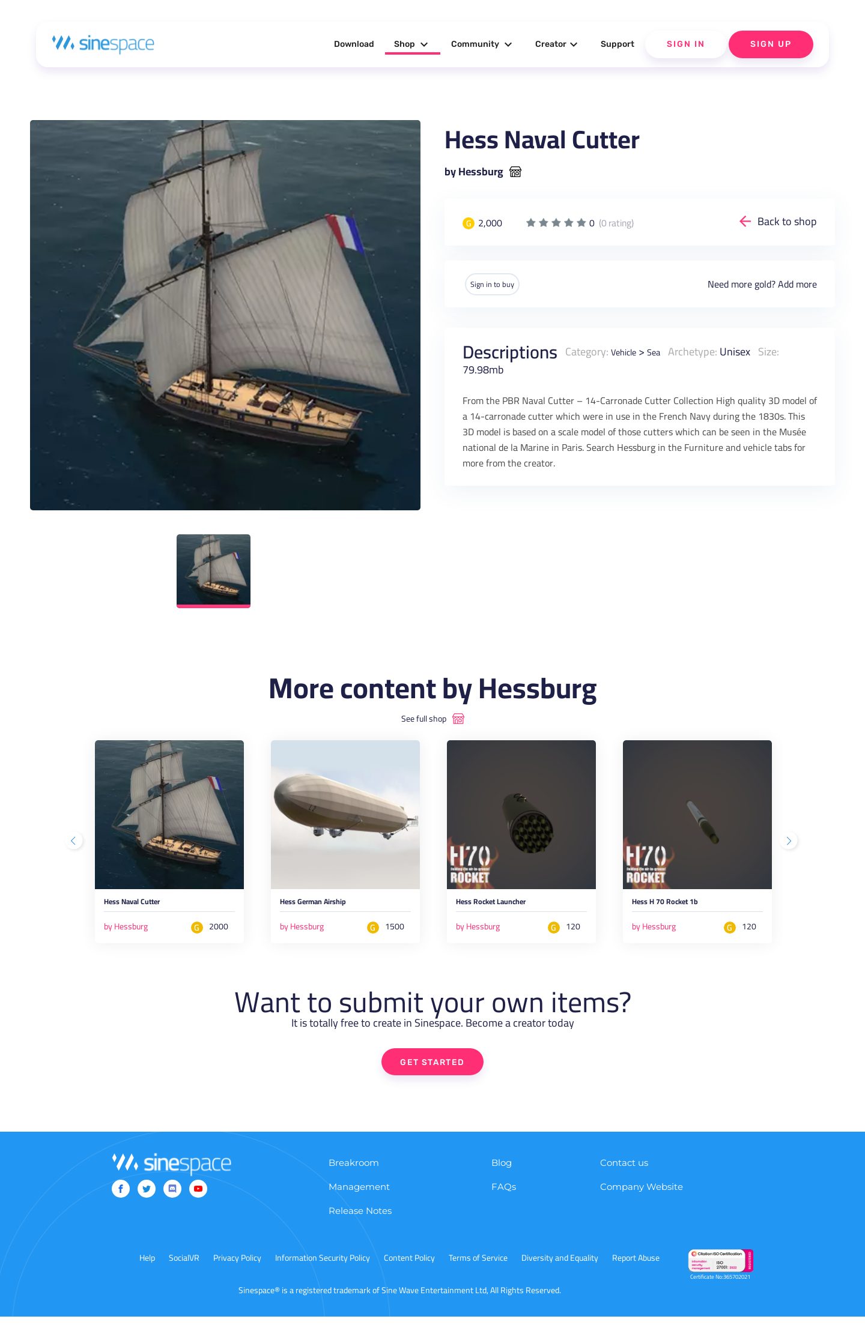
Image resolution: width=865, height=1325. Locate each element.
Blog (501, 1171)
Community (483, 44)
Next (790, 844)
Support (617, 44)
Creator (558, 44)
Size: (779, 350)
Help (147, 1266)
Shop (412, 44)
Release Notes (360, 1219)
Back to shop (787, 221)
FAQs (503, 1195)
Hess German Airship (332, 906)
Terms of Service (478, 1266)
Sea (662, 350)
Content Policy (409, 1266)
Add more (797, 283)
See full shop (423, 718)
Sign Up (771, 44)
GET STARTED (432, 1068)
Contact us (624, 1171)
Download (354, 44)
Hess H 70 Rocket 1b (683, 906)
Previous (75, 844)
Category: (587, 350)
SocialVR (184, 1266)
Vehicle (627, 350)
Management (359, 1195)
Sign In (686, 44)
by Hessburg (474, 172)
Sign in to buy (504, 283)
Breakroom (354, 1171)
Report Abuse (636, 1266)
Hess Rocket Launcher (511, 906)
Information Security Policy (322, 1266)
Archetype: (703, 350)
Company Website (641, 1195)
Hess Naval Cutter (148, 906)
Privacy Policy (237, 1266)
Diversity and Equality (559, 1266)
